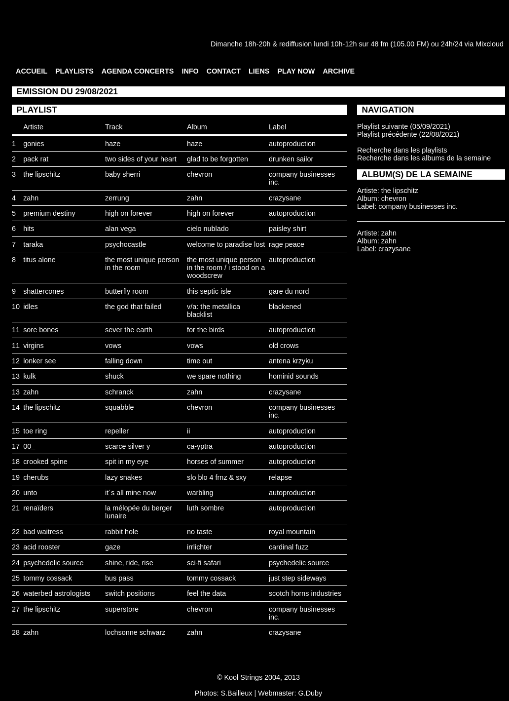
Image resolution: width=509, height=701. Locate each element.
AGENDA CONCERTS (138, 71)
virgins (33, 346)
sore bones (40, 330)
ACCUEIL (31, 71)
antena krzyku (291, 361)
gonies (33, 144)
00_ (29, 446)
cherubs (35, 477)
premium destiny (49, 213)
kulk (29, 376)
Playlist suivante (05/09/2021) (403, 126)
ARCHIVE (339, 71)
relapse (280, 477)
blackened (285, 307)
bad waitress (43, 532)
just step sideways (298, 578)
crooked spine (45, 462)
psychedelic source (53, 563)
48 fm (379, 44)
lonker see (39, 361)
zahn (30, 198)
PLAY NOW (296, 71)
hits (28, 229)
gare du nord (289, 291)
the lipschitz (41, 174)
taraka (33, 244)
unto (30, 493)
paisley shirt (287, 229)
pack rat (35, 159)
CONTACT (224, 71)
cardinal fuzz (289, 547)
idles (30, 307)
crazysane (285, 198)
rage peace (286, 244)
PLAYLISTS (74, 71)
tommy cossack (47, 578)
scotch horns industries (305, 593)
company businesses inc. (418, 206)
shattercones (43, 291)
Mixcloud (489, 44)
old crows (284, 346)
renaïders (38, 508)
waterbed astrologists (56, 593)
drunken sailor (291, 159)
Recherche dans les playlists (402, 150)
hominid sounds (294, 376)
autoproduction (292, 144)
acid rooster (41, 547)
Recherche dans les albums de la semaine (424, 158)
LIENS (259, 71)
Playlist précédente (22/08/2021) (408, 134)
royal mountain (292, 532)
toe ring (35, 431)
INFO (190, 71)
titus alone (39, 260)
